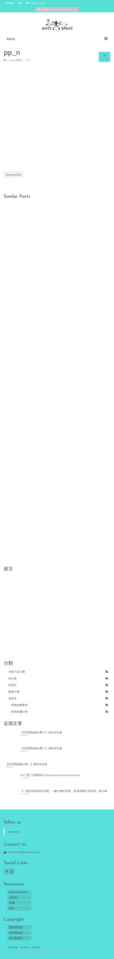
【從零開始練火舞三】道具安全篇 (41, 732)
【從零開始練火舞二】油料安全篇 (41, 748)
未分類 (12, 678)
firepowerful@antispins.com (22, 852)
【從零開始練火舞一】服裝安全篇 (26, 764)
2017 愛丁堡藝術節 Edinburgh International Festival (50, 775)
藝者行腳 (13, 691)
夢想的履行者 (19, 711)
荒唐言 (12, 685)
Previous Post (13, 174)
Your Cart (36, 3)
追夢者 (12, 698)
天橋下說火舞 (16, 671)
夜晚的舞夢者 (19, 705)
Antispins (13, 831)
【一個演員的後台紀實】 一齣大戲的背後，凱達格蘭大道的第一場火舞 (63, 791)
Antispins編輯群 (15, 60)
